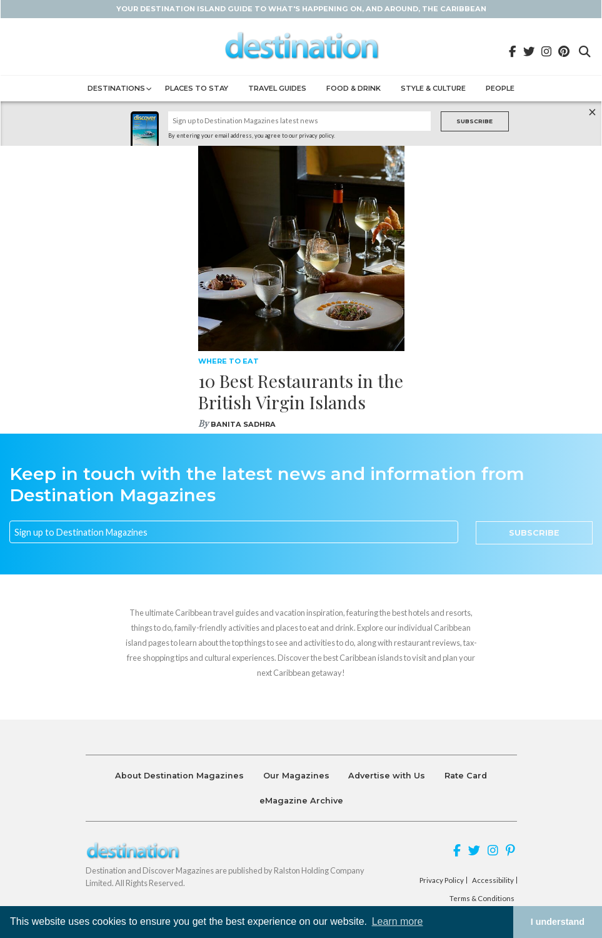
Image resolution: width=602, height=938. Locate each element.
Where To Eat (228, 361)
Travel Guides (277, 88)
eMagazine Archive (301, 800)
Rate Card (465, 775)
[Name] (299, 121)
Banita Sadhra (243, 424)
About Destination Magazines (179, 775)
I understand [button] (557, 922)
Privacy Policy (441, 880)
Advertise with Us (386, 775)
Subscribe (474, 121)
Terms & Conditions (481, 898)
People (500, 88)
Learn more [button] (397, 921)
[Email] (233, 532)
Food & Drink (353, 88)
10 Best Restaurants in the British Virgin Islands (300, 391)
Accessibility (493, 880)
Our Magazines (296, 775)
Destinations (116, 88)
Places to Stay (196, 88)
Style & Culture (433, 88)
